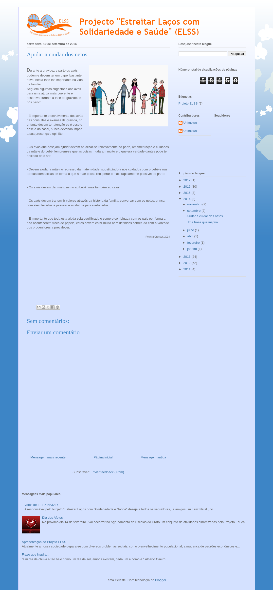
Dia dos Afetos (52, 517)
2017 (187, 180)
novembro (194, 204)
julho (191, 230)
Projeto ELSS (188, 103)
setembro (194, 210)
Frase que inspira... (35, 554)
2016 (187, 186)
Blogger (160, 580)
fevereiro (193, 242)
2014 (187, 199)
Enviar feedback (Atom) (107, 472)
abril (190, 236)
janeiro (192, 249)
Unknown (190, 122)
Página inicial (103, 457)
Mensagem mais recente (48, 457)
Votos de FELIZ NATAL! (41, 505)
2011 (187, 269)
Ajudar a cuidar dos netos (204, 216)
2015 (187, 193)
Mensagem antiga (153, 457)
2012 (187, 263)
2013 (187, 256)
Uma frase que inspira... (203, 222)
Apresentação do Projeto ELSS (44, 542)
